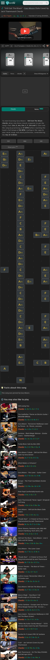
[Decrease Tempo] (3, 45)
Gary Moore (29, 8)
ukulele (19, 73)
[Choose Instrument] (24, 73)
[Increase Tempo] (11, 45)
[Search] (47, 3)
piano (12, 73)
